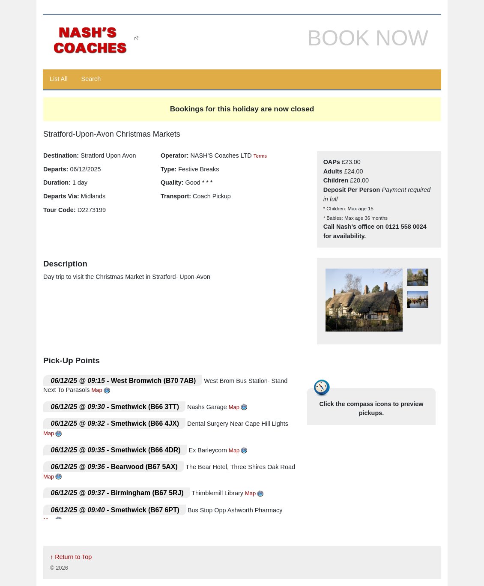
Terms (260, 155)
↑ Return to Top (71, 556)
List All (59, 78)
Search (91, 78)
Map (97, 390)
